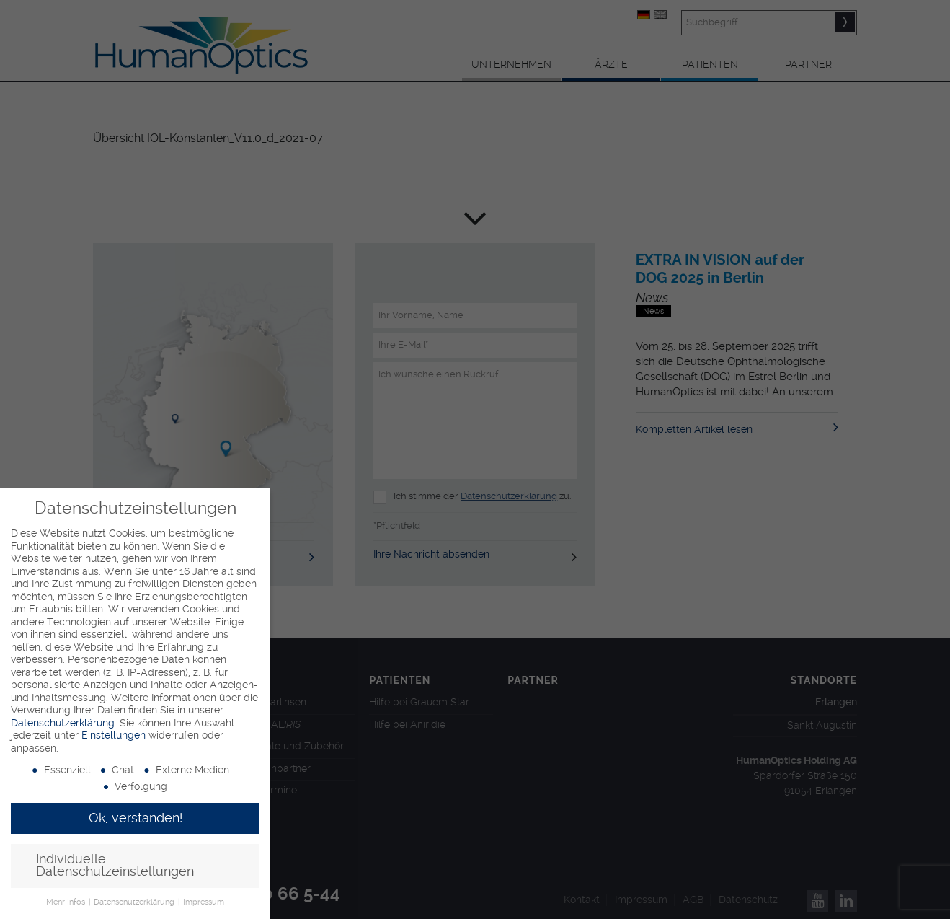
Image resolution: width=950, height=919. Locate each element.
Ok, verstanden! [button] (135, 818)
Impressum (203, 902)
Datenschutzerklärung (63, 723)
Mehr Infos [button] (66, 902)
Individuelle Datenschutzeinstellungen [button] (115, 865)
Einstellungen (113, 735)
